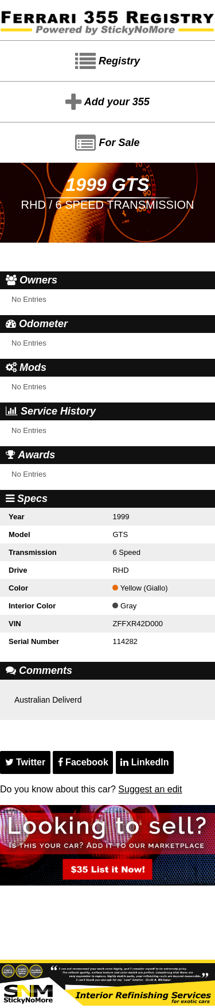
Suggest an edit (150, 789)
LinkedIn (144, 762)
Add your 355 (107, 102)
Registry (107, 61)
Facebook (83, 762)
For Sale (107, 143)
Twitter (25, 762)
